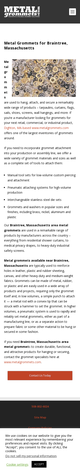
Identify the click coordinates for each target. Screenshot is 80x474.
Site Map (40, 417)
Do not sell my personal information (31, 456)
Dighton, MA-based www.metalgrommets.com (36, 128)
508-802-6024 (40, 406)
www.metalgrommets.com (22, 362)
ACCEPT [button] (39, 464)
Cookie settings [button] (17, 464)
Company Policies (40, 428)
